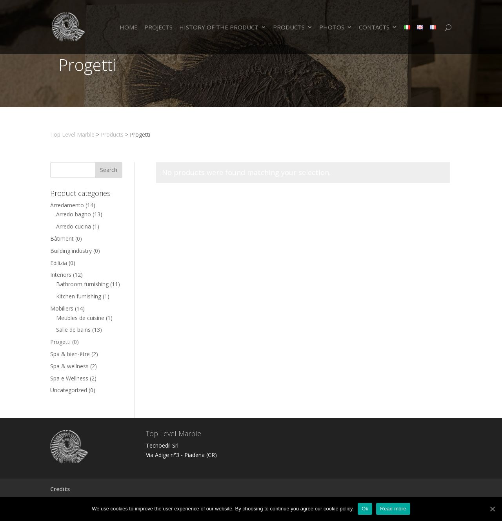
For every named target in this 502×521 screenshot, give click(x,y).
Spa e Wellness (69, 378)
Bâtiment (62, 238)
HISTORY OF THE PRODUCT (218, 27)
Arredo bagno (73, 214)
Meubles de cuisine (80, 318)
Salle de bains (73, 329)
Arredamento (67, 205)
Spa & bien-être (70, 354)
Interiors (60, 274)
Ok (365, 509)
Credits (60, 489)
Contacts (374, 27)
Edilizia (58, 263)
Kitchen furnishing (78, 296)
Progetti (60, 342)
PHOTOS (331, 27)
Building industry (71, 250)
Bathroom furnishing (82, 284)
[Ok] (492, 509)
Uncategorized (68, 390)
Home (129, 27)
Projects (158, 27)
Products (289, 27)
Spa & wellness (69, 366)
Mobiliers (61, 308)
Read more (393, 509)
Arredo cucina (73, 226)
